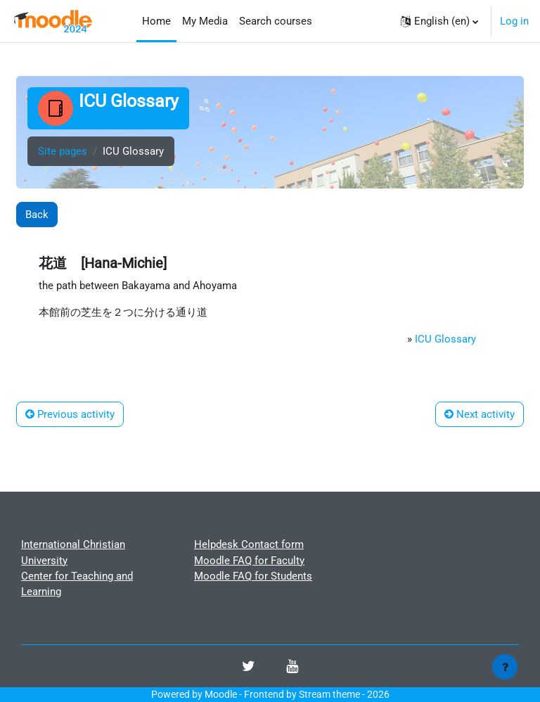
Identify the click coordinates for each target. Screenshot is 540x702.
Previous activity (70, 414)
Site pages (62, 151)
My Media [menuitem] (205, 21)
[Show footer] (505, 666)
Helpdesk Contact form (249, 544)
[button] (439, 21)
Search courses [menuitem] (275, 21)
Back (37, 214)
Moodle (221, 694)
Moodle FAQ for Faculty (249, 560)
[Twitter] (248, 667)
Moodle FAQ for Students (253, 576)
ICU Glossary (445, 339)
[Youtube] (292, 667)
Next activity (479, 414)
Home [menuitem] (156, 21)
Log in (514, 21)
